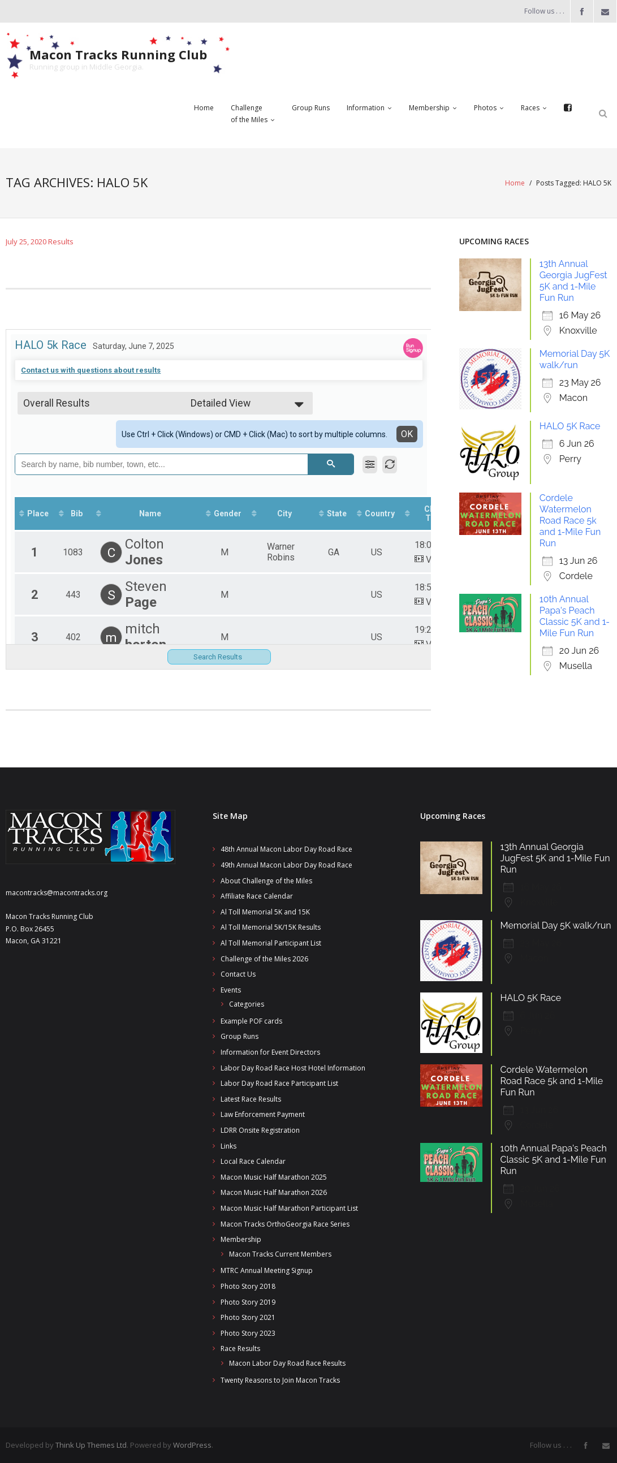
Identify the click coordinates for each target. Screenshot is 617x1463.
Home (515, 183)
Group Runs (239, 1036)
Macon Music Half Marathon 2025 (274, 1176)
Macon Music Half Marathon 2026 (274, 1192)
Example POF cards (251, 1020)
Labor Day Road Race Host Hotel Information (293, 1067)
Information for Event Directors (270, 1051)
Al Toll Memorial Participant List (271, 942)
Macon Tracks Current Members (280, 1253)
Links (228, 1145)
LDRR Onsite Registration (260, 1129)
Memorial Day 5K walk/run (575, 359)
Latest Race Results (251, 1098)
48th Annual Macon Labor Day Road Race (286, 848)
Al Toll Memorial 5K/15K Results (271, 926)
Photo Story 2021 (248, 1317)
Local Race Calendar (253, 1161)
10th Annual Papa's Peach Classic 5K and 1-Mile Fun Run (575, 615)
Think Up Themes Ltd (91, 1444)
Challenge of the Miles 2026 (264, 958)
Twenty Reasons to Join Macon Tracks (280, 1379)
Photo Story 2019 (248, 1301)
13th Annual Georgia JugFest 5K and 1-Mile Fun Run (573, 280)
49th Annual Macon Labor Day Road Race (286, 864)
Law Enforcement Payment (263, 1114)
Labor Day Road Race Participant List (279, 1082)
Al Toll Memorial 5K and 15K (265, 911)
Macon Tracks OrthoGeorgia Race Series (285, 1223)
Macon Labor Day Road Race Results (287, 1362)
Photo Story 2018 (248, 1286)
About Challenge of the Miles (266, 880)
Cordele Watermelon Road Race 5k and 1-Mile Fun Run (570, 520)
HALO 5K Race (570, 425)
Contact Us (238, 973)
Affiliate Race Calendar (257, 895)
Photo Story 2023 (248, 1332)
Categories (246, 1003)
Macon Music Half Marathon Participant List (289, 1207)
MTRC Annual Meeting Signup (267, 1270)
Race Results (240, 1348)
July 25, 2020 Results (40, 241)
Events (231, 989)
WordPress (192, 1444)
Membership (241, 1239)
